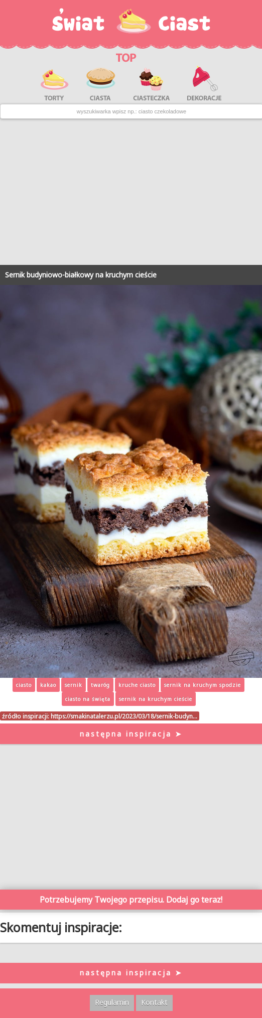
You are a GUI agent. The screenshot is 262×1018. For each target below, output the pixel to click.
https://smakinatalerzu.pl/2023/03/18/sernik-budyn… (124, 716)
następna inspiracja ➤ (131, 734)
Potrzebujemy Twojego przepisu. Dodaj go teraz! (131, 899)
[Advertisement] (131, 192)
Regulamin (112, 1002)
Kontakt (154, 1002)
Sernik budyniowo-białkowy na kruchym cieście (81, 274)
